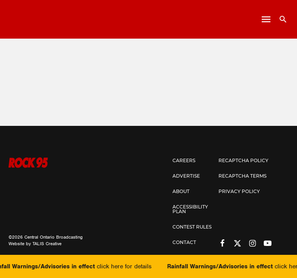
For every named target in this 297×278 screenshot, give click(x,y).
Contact (184, 243)
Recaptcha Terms (242, 176)
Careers (183, 161)
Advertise (186, 176)
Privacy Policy (239, 192)
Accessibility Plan (190, 209)
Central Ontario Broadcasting (53, 237)
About (180, 192)
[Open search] (280, 19)
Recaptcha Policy (243, 161)
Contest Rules (192, 227)
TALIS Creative (46, 244)
